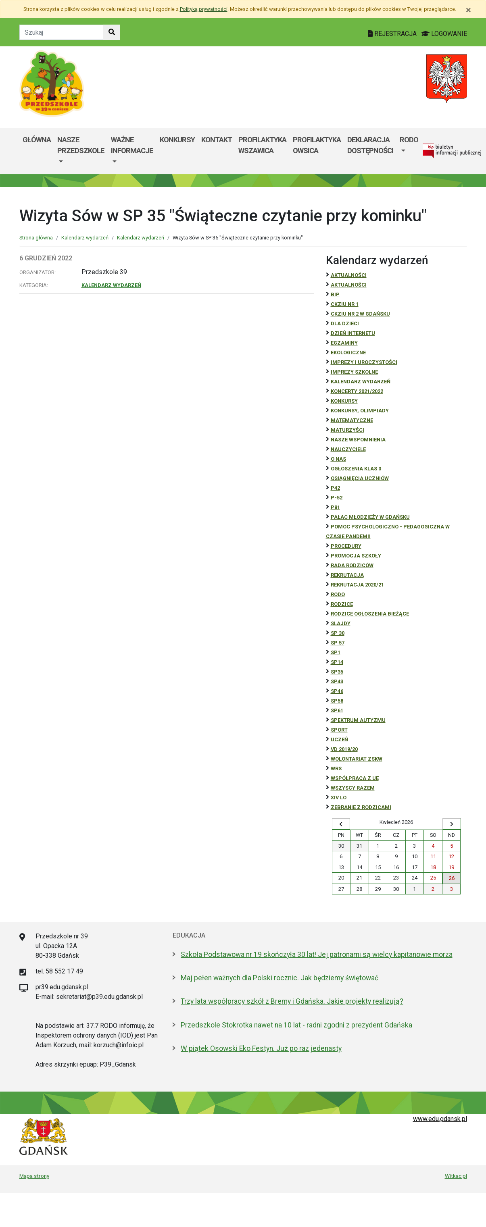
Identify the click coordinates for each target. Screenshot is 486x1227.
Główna (37, 139)
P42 (335, 488)
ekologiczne (348, 352)
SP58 (337, 701)
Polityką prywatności (203, 9)
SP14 (337, 662)
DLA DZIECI (345, 323)
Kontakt (216, 139)
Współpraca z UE (355, 778)
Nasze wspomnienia (358, 440)
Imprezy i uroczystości (364, 362)
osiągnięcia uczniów (360, 478)
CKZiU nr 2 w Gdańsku (360, 314)
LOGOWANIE (444, 33)
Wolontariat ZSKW (356, 759)
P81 (335, 507)
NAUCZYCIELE (348, 449)
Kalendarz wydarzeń (84, 238)
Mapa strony (34, 1176)
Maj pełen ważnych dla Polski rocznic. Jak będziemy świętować (279, 978)
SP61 (337, 710)
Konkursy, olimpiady (360, 411)
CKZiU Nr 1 (345, 304)
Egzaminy (344, 343)
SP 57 (337, 643)
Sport (339, 730)
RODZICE (342, 604)
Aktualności (349, 275)
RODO (409, 139)
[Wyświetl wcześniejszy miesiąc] (341, 824)
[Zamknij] (468, 10)
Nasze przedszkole (80, 145)
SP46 (337, 691)
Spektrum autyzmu (358, 720)
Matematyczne (352, 420)
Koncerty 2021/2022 (357, 391)
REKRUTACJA (347, 575)
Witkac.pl (456, 1176)
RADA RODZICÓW (352, 565)
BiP (335, 294)
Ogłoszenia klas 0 (356, 469)
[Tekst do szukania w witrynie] (61, 32)
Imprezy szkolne (354, 372)
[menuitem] (81, 151)
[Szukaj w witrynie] (111, 32)
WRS (336, 768)
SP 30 (337, 633)
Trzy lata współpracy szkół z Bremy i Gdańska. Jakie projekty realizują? (292, 1001)
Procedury (346, 546)
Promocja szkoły (356, 556)
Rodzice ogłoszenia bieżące (370, 614)
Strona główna (36, 238)
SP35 (337, 672)
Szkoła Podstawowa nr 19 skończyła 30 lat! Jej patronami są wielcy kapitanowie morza (317, 954)
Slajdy (340, 623)
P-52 (336, 498)
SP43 (337, 681)
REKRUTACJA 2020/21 (357, 585)
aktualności (349, 285)
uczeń (339, 739)
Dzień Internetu (353, 333)
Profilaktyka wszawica (262, 145)
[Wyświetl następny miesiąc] (451, 824)
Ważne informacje (132, 145)
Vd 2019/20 (344, 749)
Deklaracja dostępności (370, 145)
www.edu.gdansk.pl (440, 1119)
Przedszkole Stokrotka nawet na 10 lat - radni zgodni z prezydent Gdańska (296, 1025)
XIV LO (338, 797)
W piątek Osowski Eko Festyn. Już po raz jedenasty (261, 1048)
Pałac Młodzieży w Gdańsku (370, 517)
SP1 (335, 652)
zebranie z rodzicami (361, 807)
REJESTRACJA (393, 33)
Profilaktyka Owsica (317, 145)
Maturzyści (347, 430)
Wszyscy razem (353, 788)
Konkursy (177, 139)
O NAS (338, 459)
